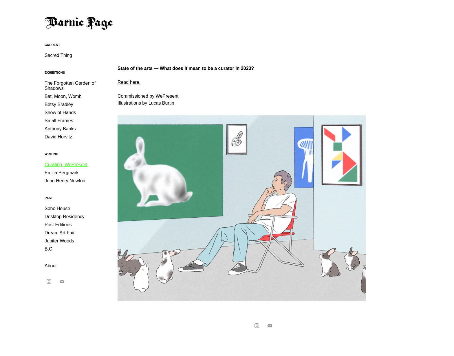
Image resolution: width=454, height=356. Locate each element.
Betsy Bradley (59, 104)
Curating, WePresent (66, 164)
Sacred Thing (58, 55)
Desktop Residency (65, 216)
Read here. (129, 82)
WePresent (167, 96)
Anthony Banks (60, 128)
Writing (51, 154)
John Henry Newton (65, 180)
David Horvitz (58, 136)
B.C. (49, 248)
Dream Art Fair (60, 232)
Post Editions (58, 224)
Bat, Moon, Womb (63, 96)
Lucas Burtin (161, 103)
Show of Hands (60, 112)
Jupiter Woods (59, 240)
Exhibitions (55, 72)
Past (49, 198)
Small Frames (59, 120)
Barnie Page (79, 23)
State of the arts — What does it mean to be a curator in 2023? (186, 68)
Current (52, 45)
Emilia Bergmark (61, 172)
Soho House (57, 208)
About (51, 265)
